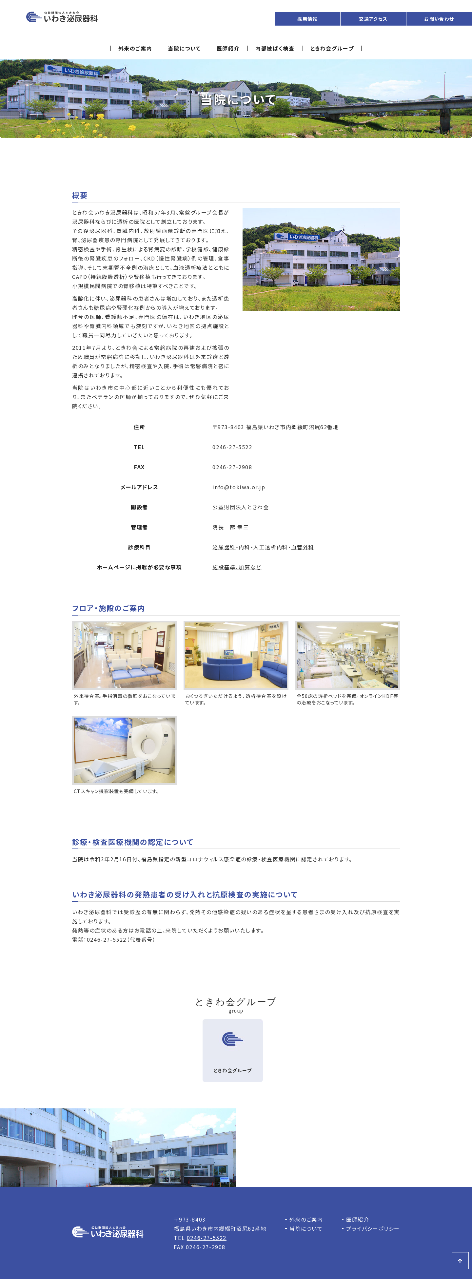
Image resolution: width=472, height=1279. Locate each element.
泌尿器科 (223, 547)
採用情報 (307, 18)
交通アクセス (373, 18)
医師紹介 (228, 48)
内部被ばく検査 (274, 48)
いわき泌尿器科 (62, 18)
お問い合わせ (439, 18)
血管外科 (302, 547)
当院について (184, 48)
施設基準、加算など (236, 567)
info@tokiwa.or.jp (238, 487)
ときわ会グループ (332, 48)
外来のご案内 (135, 48)
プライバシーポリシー (373, 1228)
